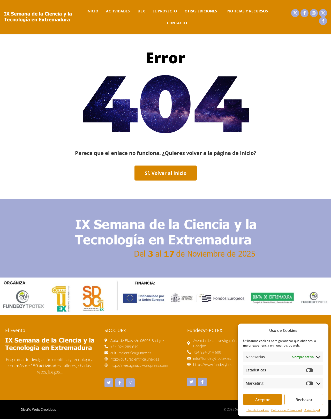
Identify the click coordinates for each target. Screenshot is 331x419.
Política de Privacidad (286, 410)
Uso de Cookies (257, 410)
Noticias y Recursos (247, 11)
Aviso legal (312, 410)
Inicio (92, 11)
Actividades (118, 11)
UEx (141, 11)
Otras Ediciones (202, 11)
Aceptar (262, 399)
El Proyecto (165, 11)
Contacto (177, 22)
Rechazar (304, 399)
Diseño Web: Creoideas (38, 409)
